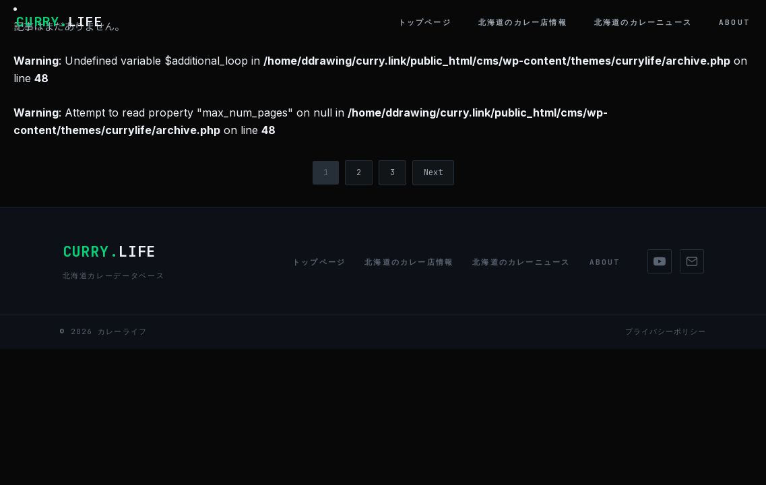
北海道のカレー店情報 (522, 22)
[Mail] (692, 261)
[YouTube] (659, 261)
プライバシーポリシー (666, 331)
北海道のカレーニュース (643, 22)
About (734, 22)
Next (433, 172)
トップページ (424, 22)
